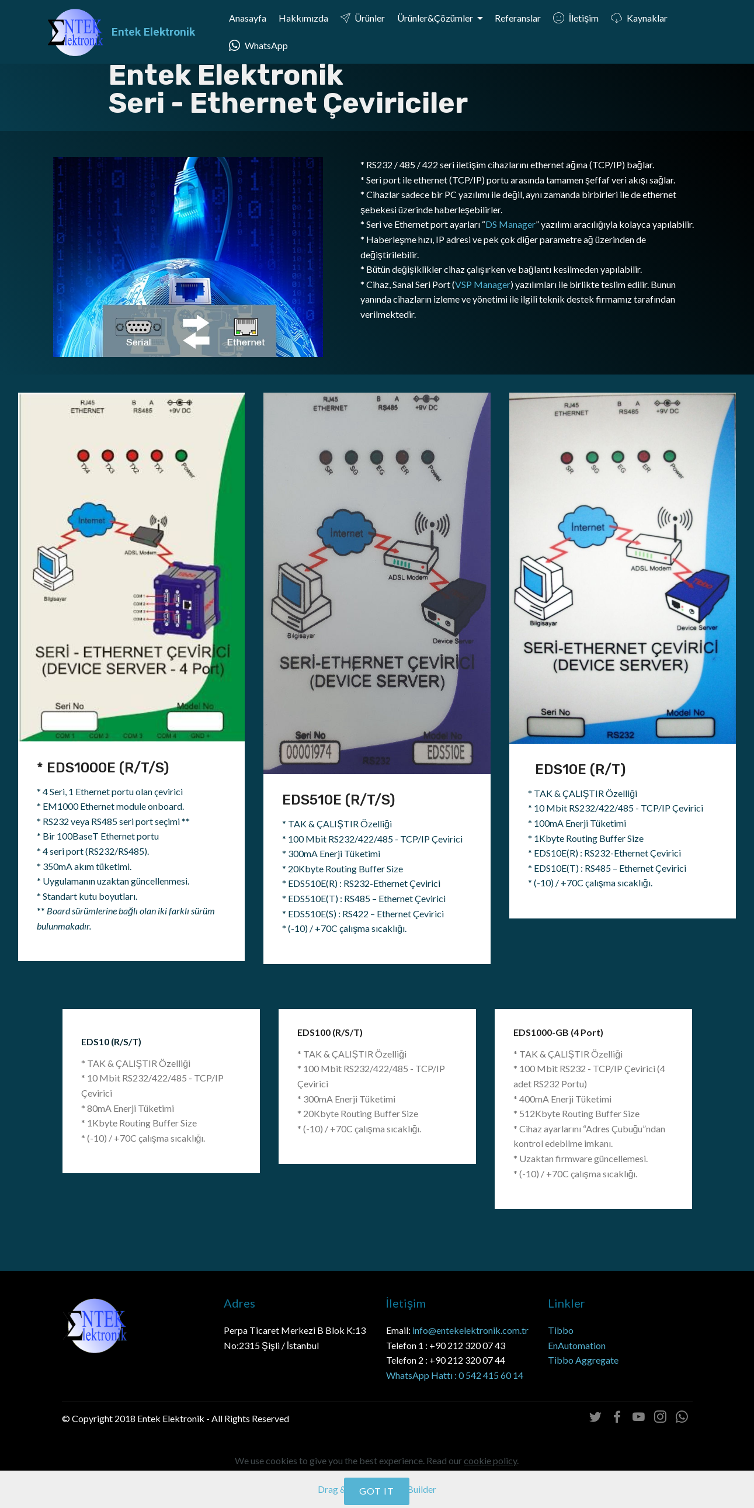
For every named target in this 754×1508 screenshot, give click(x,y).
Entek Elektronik (153, 31)
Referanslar (518, 17)
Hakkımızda (303, 17)
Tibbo (561, 1330)
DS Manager (510, 224)
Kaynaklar (639, 17)
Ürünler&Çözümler (436, 17)
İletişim (576, 17)
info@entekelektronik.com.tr (470, 1330)
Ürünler (362, 17)
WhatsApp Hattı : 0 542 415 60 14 (454, 1375)
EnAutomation (577, 1345)
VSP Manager (482, 284)
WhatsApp (258, 45)
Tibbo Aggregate (583, 1359)
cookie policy (490, 1492)
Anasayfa (247, 17)
